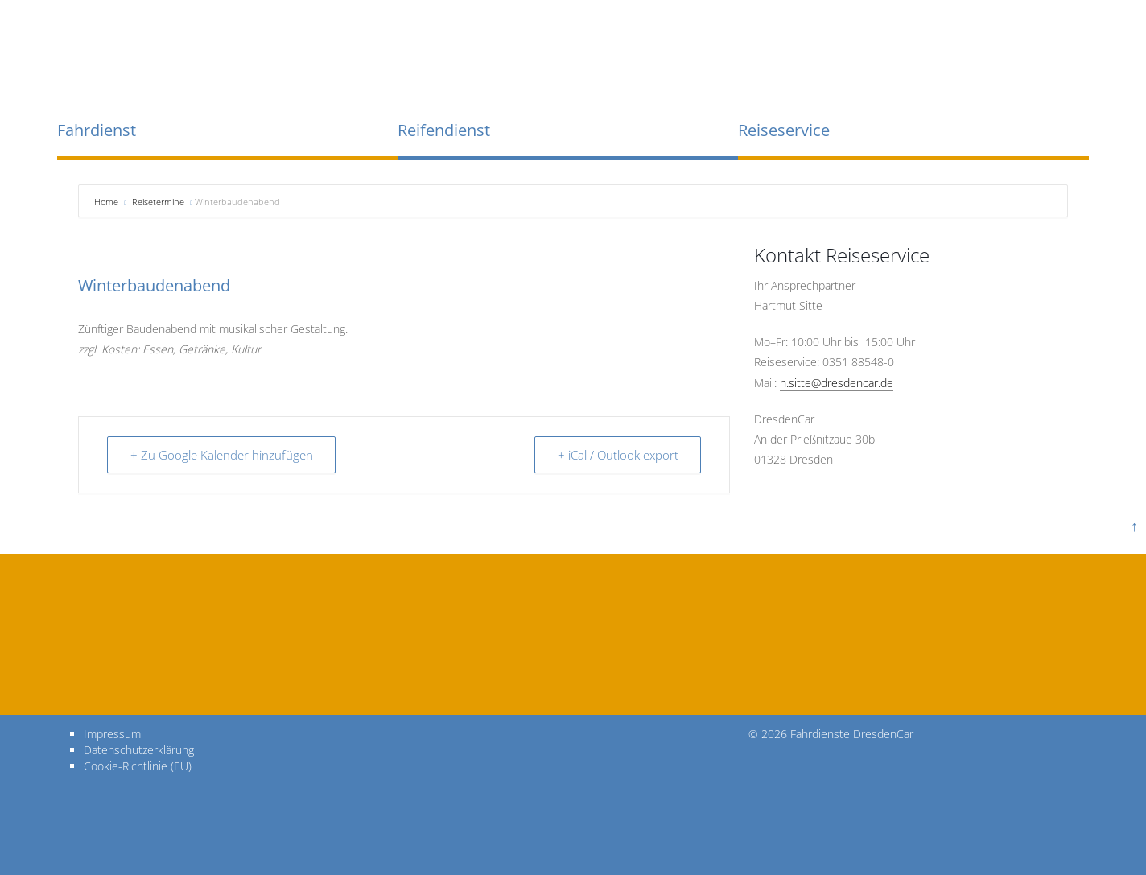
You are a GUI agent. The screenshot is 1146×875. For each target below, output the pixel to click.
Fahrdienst (96, 130)
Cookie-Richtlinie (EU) (138, 765)
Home (107, 202)
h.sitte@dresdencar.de (836, 382)
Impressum (112, 733)
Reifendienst (444, 130)
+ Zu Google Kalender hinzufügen (221, 455)
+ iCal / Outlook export (617, 455)
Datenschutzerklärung (139, 749)
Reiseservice (784, 130)
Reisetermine (158, 202)
